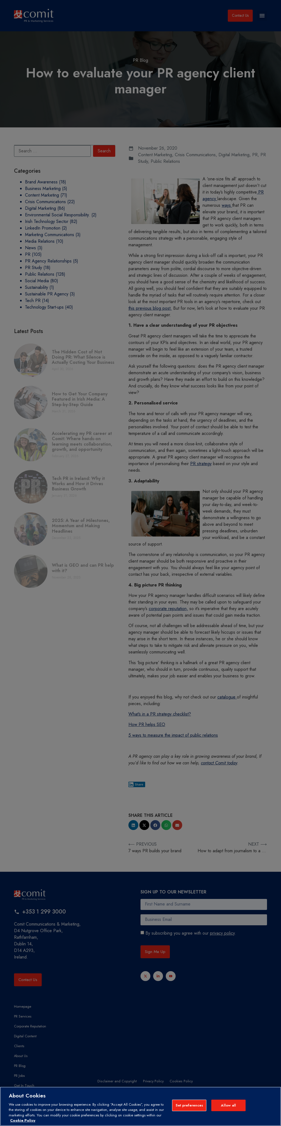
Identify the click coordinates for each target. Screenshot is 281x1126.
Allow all (228, 1105)
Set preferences (189, 1105)
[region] (140, 1106)
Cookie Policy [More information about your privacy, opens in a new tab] (22, 1120)
